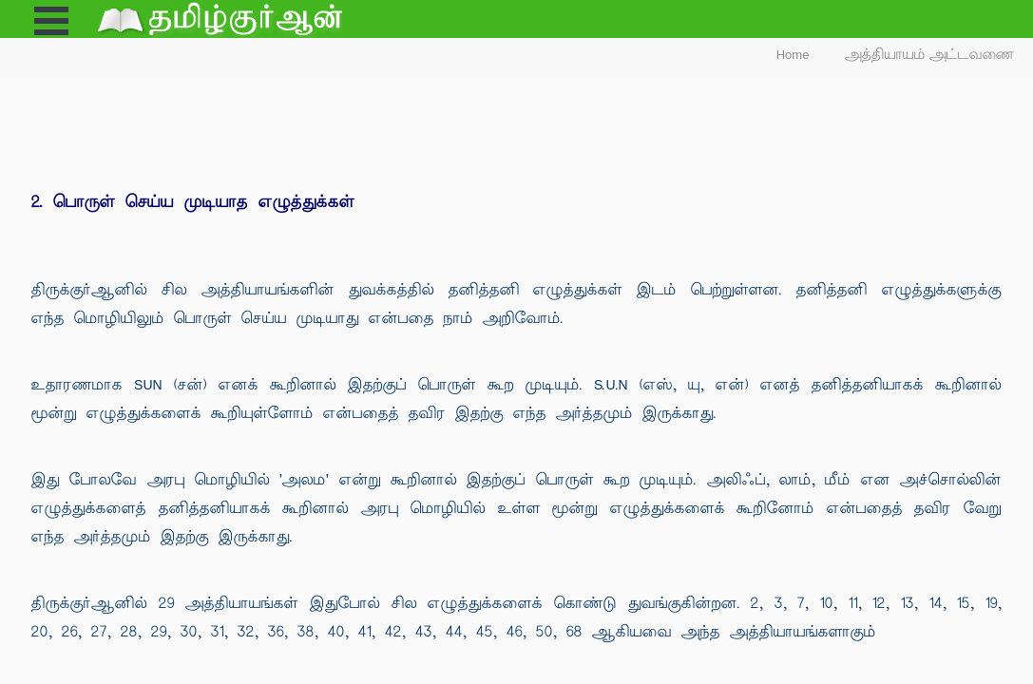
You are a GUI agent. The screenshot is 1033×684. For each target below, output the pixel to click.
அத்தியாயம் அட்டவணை (930, 55)
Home (793, 55)
